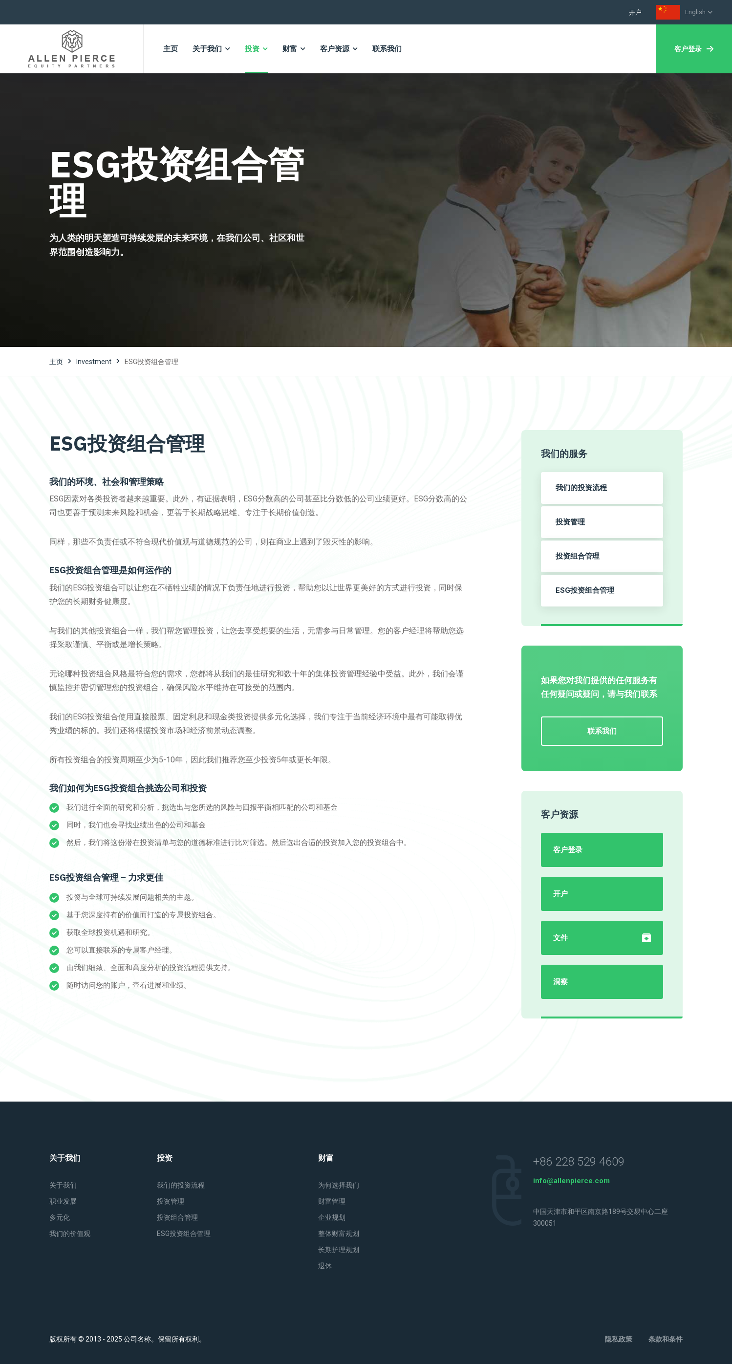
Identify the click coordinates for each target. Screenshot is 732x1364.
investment (93, 362)
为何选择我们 (338, 1185)
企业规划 (331, 1217)
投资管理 (570, 522)
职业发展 (63, 1201)
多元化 (59, 1217)
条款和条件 (665, 1339)
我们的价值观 (69, 1233)
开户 (635, 12)
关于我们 (63, 1185)
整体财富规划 (338, 1233)
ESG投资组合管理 (585, 590)
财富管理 (331, 1201)
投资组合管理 (578, 556)
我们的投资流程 (581, 487)
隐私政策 (618, 1339)
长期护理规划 (338, 1250)
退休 (325, 1266)
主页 (56, 362)
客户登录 (693, 49)
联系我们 (602, 731)
